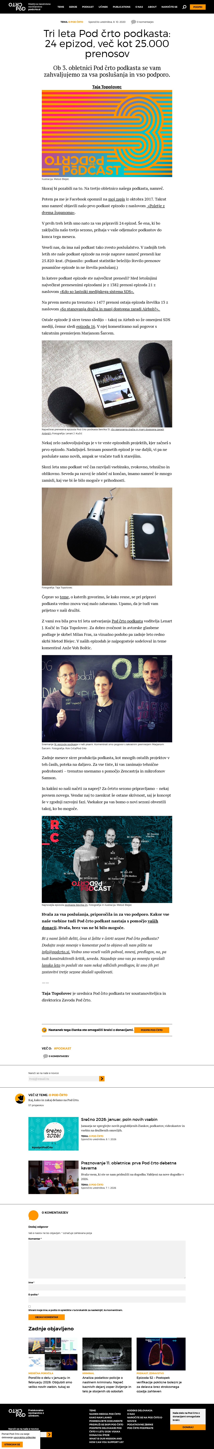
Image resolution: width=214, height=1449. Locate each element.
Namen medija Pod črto (105, 1414)
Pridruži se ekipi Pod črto (106, 1424)
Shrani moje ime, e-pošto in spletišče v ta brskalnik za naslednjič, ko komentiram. (75, 1310)
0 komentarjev (142, 21)
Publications (121, 6)
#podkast (62, 1048)
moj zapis (116, 199)
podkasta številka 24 (76, 904)
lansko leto (51, 965)
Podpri (197, 7)
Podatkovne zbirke (140, 1424)
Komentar (35, 1238)
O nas (139, 6)
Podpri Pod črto (152, 1030)
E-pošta (33, 1294)
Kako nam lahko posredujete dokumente (106, 1419)
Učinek (103, 6)
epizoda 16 (85, 326)
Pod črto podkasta (127, 621)
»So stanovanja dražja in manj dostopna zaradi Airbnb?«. (110, 309)
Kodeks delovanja (139, 1410)
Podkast (88, 6)
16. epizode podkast (65, 744)
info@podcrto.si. (56, 951)
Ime (31, 1282)
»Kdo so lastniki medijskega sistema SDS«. (97, 291)
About (152, 6)
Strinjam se (12, 1444)
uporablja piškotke (25, 1437)
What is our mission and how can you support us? (106, 1440)
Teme (61, 6)
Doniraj (188, 1427)
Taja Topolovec (107, 86)
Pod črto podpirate (140, 1428)
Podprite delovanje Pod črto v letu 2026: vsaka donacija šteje (105, 1432)
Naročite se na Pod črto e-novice (145, 1419)
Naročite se (169, 6)
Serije (73, 6)
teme (64, 596)
